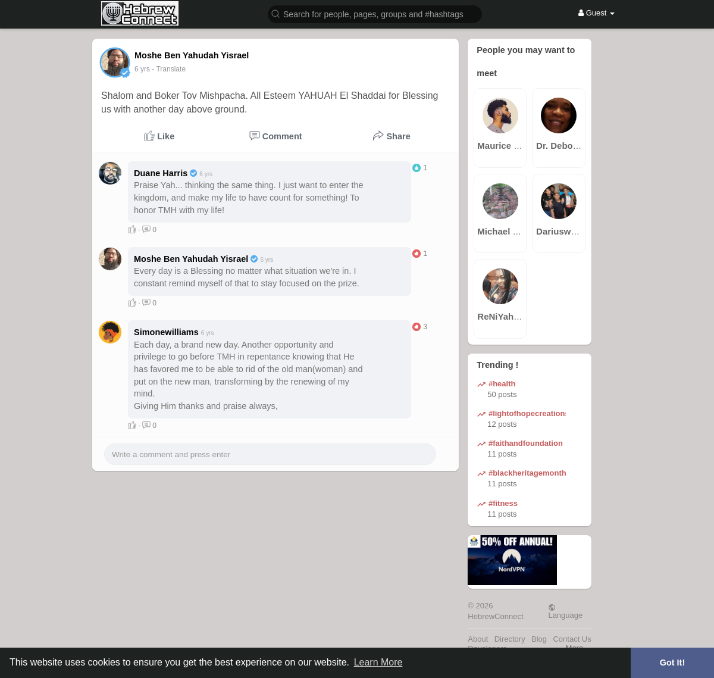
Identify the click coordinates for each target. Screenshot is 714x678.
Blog (539, 639)
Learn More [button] (378, 662)
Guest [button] (596, 12)
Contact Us (572, 639)
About (478, 639)
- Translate (169, 69)
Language (565, 611)
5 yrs (142, 69)
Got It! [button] (672, 662)
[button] (375, 13)
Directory (509, 639)
